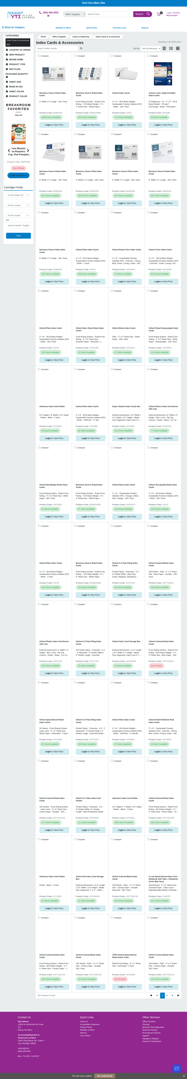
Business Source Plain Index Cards (89, 172)
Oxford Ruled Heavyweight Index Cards (163, 329)
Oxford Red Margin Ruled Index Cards (53, 486)
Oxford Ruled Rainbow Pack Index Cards (161, 721)
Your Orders (85, 1036)
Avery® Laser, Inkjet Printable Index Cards (162, 94)
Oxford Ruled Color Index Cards (126, 250)
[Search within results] (57, 48)
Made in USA (16, 86)
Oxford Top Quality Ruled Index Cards (163, 486)
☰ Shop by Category (13, 27)
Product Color (18, 96)
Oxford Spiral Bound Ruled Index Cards (51, 721)
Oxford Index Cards (121, 93)
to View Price (18, 175)
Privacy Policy (86, 1027)
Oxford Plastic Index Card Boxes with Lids (163, 407)
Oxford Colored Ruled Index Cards (161, 642)
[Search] (109, 14)
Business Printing (149, 1030)
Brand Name (16, 59)
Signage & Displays (150, 1038)
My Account (173, 13)
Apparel (145, 1036)
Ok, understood (104, 1076)
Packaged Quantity (17, 74)
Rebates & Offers (87, 1030)
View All (18, 115)
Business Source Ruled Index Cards (52, 94)
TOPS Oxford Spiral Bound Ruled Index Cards (124, 956)
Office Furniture (148, 1021)
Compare (44, 56)
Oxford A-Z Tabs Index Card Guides (88, 799)
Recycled (14, 69)
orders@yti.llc (23, 1048)
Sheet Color (16, 91)
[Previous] (157, 995)
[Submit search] (81, 48)
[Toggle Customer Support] (176, 1068)
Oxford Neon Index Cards (123, 485)
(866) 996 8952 (24, 1051)
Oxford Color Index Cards (160, 250)
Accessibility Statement (89, 1024)
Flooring (145, 1024)
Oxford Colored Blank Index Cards (161, 564)
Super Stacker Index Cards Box (126, 406)
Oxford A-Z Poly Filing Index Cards (125, 564)
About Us (84, 1021)
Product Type (17, 64)
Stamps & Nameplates (151, 1041)
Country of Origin (19, 50)
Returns (83, 1033)
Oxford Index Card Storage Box (126, 641)
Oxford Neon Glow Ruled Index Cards (90, 329)
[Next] (172, 995)
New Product (17, 55)
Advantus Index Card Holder (52, 406)
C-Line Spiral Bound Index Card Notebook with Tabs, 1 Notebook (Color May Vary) (163, 879)
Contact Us (24, 1017)
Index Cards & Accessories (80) (18, 42)
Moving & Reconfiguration (153, 1027)
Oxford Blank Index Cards (124, 328)
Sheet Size (15, 82)
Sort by (136, 48)
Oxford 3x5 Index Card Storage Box (90, 877)
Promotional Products (151, 1033)
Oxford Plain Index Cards (87, 250)
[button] (158, 14)
